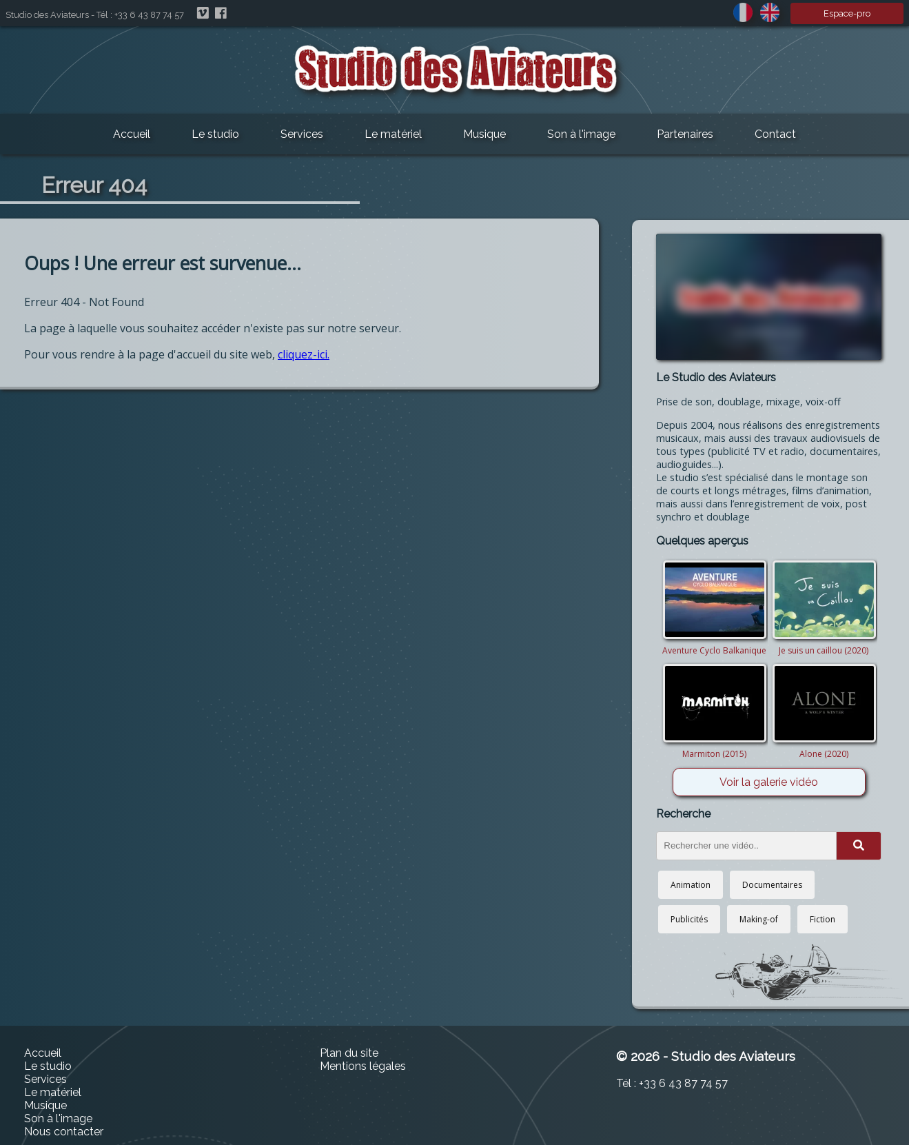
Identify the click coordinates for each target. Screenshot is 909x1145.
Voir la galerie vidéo (768, 782)
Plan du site (349, 1053)
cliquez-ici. (303, 354)
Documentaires (772, 885)
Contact (775, 134)
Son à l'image (581, 134)
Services (301, 134)
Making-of (758, 919)
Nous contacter (63, 1131)
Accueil (131, 134)
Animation (691, 885)
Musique (484, 134)
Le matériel (393, 134)
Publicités (689, 919)
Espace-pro (847, 13)
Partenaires (685, 134)
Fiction (822, 919)
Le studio (215, 134)
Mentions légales (363, 1066)
